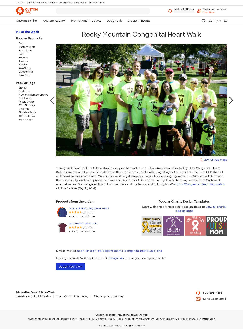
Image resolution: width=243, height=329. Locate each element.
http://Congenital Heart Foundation (200, 184)
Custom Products (105, 313)
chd (159, 251)
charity (91, 251)
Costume (24, 91)
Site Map (143, 313)
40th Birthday (27, 116)
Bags (22, 43)
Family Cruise (26, 101)
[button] (215, 12)
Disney (22, 87)
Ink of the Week (27, 32)
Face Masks (25, 50)
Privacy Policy (86, 317)
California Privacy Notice (109, 317)
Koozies (23, 64)
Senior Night (26, 119)
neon (80, 251)
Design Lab (116, 258)
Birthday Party (27, 112)
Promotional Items (126, 313)
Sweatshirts (26, 71)
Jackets (23, 61)
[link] (27, 11)
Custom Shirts (27, 46)
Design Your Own (70, 266)
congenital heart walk (140, 251)
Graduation (25, 98)
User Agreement (165, 317)
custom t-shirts (69, 317)
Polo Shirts (25, 68)
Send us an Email (214, 297)
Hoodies (23, 57)
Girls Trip (24, 108)
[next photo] (231, 100)
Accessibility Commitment (139, 317)
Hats (21, 54)
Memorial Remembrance (33, 94)
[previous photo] (52, 100)
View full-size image (215, 159)
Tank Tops (24, 75)
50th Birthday (27, 105)
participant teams (110, 251)
